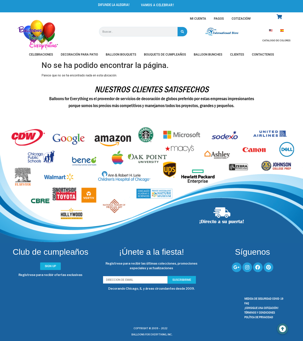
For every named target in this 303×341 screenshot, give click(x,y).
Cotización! (241, 18)
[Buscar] (182, 31)
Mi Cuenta (198, 18)
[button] (282, 328)
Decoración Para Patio (79, 54)
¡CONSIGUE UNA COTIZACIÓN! (261, 308)
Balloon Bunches (208, 54)
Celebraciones (41, 54)
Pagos (219, 18)
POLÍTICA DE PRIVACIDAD (258, 317)
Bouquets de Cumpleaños (165, 54)
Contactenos (263, 54)
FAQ (246, 303)
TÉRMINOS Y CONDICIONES (259, 313)
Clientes (237, 54)
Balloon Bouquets (121, 54)
